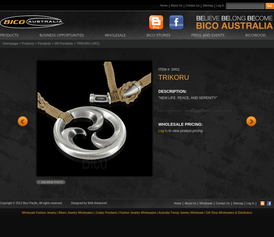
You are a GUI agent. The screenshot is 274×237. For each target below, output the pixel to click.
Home (164, 5)
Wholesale (206, 203)
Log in (163, 131)
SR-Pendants (63, 43)
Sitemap (208, 5)
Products (28, 43)
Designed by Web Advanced (89, 203)
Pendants (44, 43)
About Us (176, 5)
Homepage (10, 43)
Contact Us (193, 5)
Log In (220, 5)
